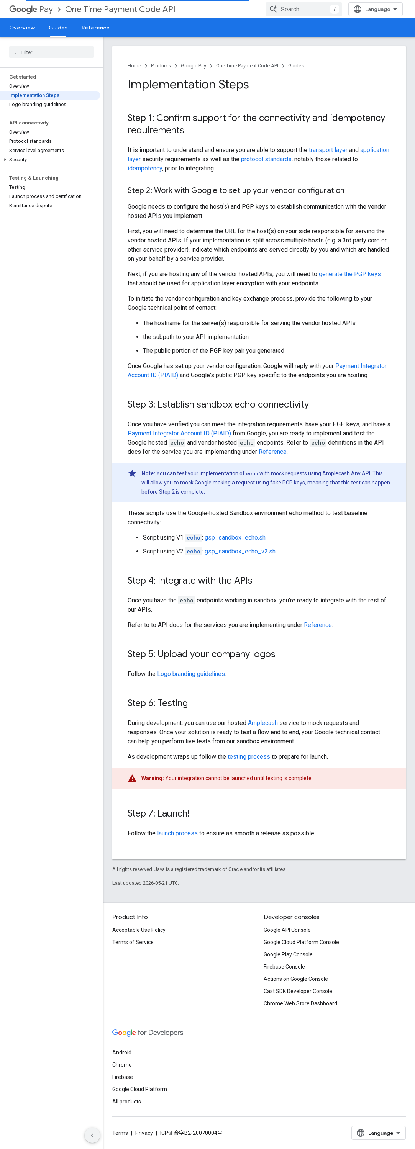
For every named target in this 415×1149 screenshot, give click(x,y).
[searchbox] (51, 52)
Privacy (144, 1133)
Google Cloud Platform (139, 1089)
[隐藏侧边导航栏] (92, 1135)
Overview (22, 27)
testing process (249, 756)
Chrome (122, 1065)
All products (126, 1101)
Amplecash (263, 723)
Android (121, 1052)
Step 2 (167, 492)
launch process (177, 833)
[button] (50, 159)
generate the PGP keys (350, 274)
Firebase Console (284, 967)
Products (161, 66)
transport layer (328, 150)
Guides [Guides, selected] (58, 27)
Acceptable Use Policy (139, 930)
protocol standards (266, 159)
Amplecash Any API (346, 473)
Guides (296, 66)
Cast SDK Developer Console (298, 991)
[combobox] (304, 9)
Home (134, 66)
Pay (31, 9)
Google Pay (193, 66)
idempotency (145, 168)
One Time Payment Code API (120, 9)
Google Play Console (288, 954)
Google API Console (287, 930)
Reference (96, 27)
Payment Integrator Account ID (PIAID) (179, 433)
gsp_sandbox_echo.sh (235, 537)
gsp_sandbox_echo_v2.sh (240, 551)
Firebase (122, 1077)
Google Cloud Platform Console (301, 942)
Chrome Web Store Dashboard (300, 1003)
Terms (120, 1133)
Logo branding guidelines (191, 674)
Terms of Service (133, 942)
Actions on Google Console (296, 979)
